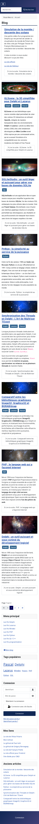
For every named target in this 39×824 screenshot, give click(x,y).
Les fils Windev (9, 629)
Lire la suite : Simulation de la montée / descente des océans (19, 72)
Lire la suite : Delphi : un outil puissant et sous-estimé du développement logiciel (19, 590)
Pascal (24, 106)
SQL (4, 190)
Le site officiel (9, 62)
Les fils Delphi (9, 622)
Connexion (19, 713)
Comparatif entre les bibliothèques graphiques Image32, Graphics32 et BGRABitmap (16, 401)
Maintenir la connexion (15, 701)
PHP (4, 472)
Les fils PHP (8, 632)
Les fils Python (9, 635)
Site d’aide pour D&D (11, 756)
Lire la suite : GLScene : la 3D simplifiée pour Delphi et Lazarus (19, 148)
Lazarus (16, 106)
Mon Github (8, 740)
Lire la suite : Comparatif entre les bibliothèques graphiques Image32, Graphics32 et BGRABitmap (19, 441)
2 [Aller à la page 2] (14, 608)
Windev (17, 670)
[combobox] (11, 9)
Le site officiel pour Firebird (14, 753)
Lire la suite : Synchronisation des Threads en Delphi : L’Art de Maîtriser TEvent (19, 373)
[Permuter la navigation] (3, 4)
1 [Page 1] (11, 608)
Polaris (24, 671)
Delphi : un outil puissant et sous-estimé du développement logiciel (17, 539)
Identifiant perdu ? (10, 721)
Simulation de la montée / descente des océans (19, 31)
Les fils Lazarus (9, 625)
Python (5, 256)
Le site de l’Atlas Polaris (12, 736)
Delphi (8, 106)
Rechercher (28, 10)
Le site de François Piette (13, 750)
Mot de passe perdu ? (11, 719)
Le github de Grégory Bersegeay (15, 746)
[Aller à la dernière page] (22, 608)
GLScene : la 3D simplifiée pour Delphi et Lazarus (19, 100)
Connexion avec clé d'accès (19, 706)
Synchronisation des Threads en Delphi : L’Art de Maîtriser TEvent (18, 318)
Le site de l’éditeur (11, 66)
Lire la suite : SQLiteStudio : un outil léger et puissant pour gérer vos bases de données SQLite (19, 225)
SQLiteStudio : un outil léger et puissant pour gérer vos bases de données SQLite (18, 182)
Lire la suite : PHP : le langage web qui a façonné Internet (19, 508)
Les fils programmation (12, 642)
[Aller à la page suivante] (18, 608)
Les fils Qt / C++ (9, 638)
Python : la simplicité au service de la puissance (15, 250)
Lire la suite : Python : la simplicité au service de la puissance (19, 293)
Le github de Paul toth (12, 743)
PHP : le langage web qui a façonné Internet (17, 466)
